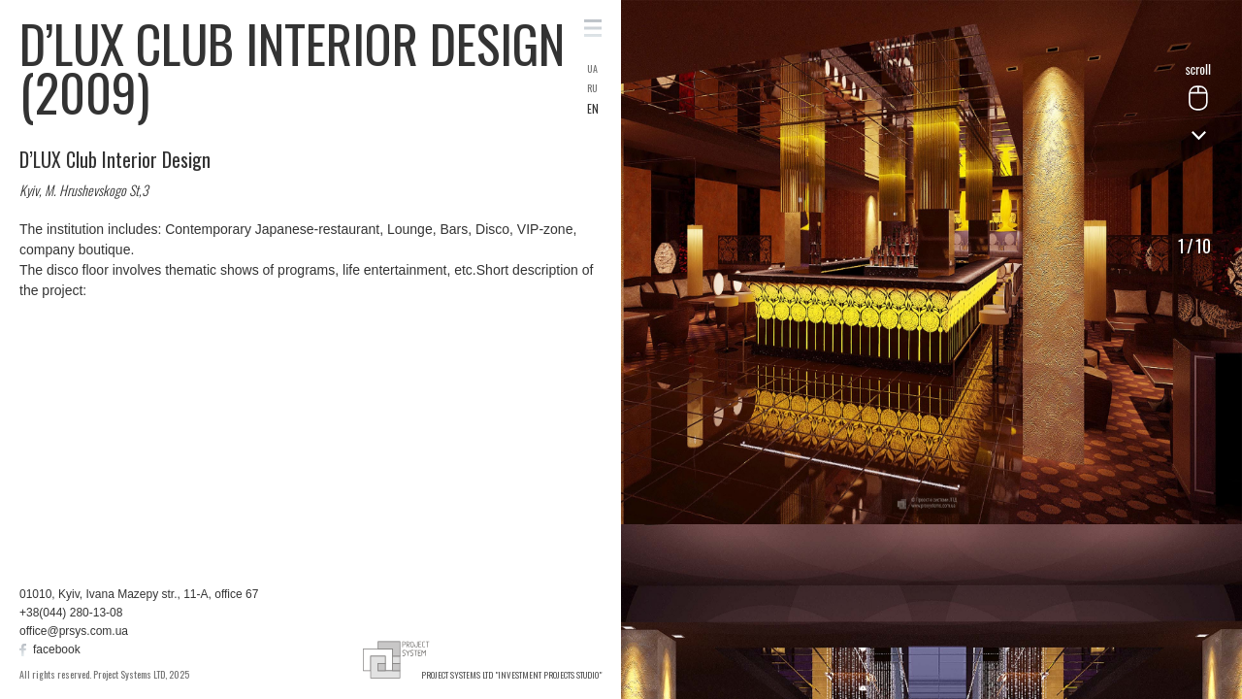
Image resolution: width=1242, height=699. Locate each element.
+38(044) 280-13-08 (70, 612)
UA (592, 69)
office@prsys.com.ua (73, 631)
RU (592, 88)
